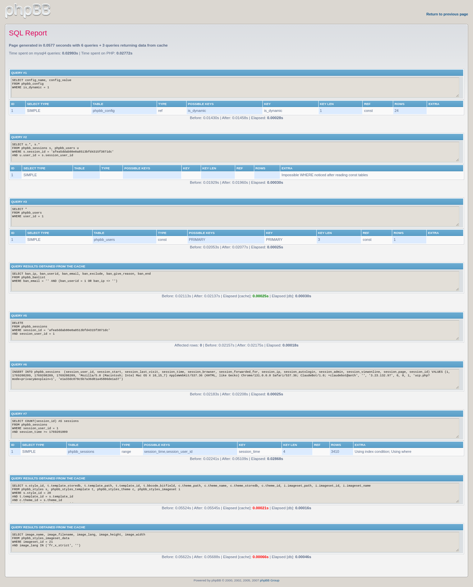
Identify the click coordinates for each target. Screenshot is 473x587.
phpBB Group (269, 580)
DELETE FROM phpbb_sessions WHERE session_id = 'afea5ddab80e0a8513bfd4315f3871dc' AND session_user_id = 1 (235, 330)
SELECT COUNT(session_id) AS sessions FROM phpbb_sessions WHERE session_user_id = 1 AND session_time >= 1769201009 (235, 428)
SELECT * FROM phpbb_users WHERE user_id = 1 (235, 216)
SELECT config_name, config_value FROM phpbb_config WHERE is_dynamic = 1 (235, 87)
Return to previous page (447, 14)
